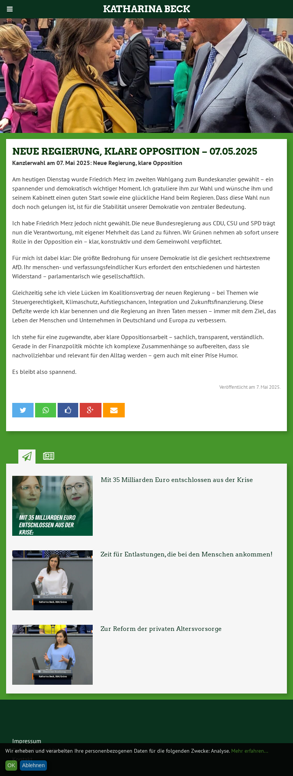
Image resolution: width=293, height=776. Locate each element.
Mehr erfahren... (249, 750)
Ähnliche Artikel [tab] (48, 456)
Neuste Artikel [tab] (26, 456)
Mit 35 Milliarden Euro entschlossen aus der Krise (177, 479)
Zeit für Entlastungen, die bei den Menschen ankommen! (186, 554)
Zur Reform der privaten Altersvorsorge (161, 628)
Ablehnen (33, 765)
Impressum (26, 741)
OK (11, 765)
